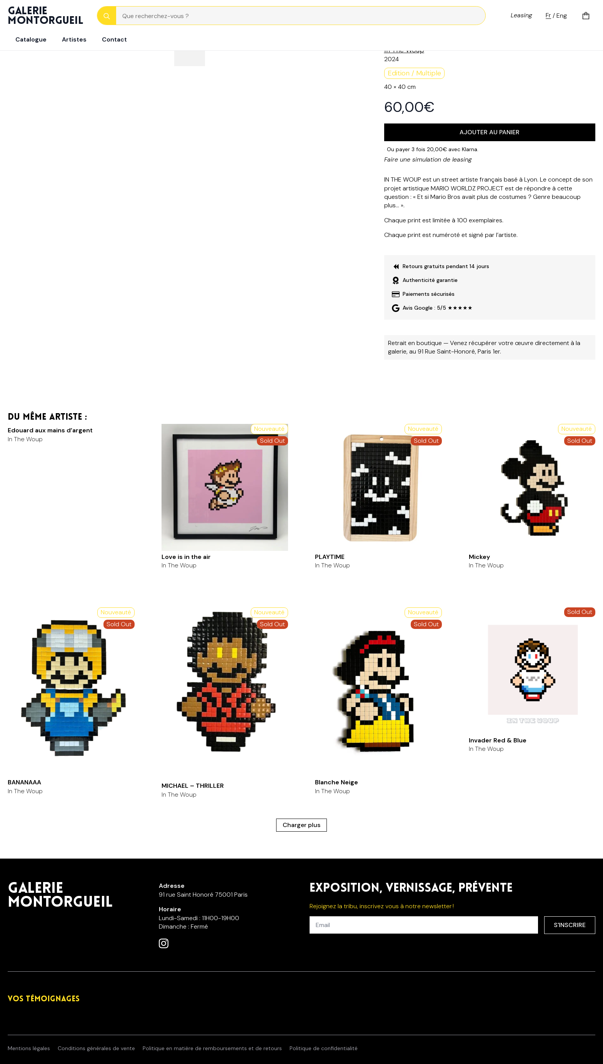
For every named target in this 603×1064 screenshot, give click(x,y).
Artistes (74, 39)
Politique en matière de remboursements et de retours (212, 1048)
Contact (114, 39)
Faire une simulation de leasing (428, 159)
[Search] (106, 16)
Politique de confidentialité (324, 1048)
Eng (561, 16)
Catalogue (31, 39)
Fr (548, 15)
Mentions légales (29, 1048)
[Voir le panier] (585, 15)
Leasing (521, 15)
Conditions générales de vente (96, 1048)
